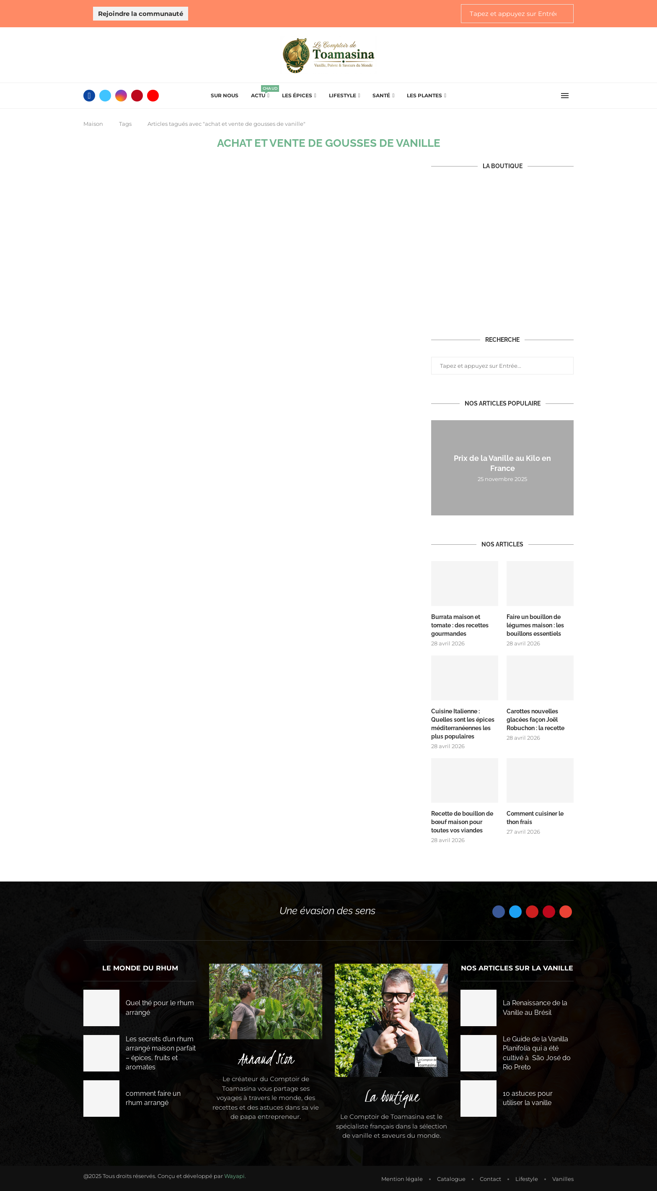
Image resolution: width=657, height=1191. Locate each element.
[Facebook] (89, 95)
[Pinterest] (137, 95)
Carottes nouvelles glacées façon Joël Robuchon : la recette (535, 718)
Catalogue (451, 1176)
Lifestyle (342, 95)
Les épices (297, 95)
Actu (260, 93)
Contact (490, 1176)
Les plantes (424, 95)
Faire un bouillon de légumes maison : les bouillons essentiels (535, 624)
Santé (381, 95)
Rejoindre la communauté (140, 14)
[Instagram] (121, 95)
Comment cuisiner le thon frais (535, 816)
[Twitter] (105, 95)
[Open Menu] (565, 95)
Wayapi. (235, 1173)
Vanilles (563, 1176)
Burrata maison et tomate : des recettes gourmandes (460, 624)
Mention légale (402, 1176)
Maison (93, 123)
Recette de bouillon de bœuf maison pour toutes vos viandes (462, 820)
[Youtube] (153, 95)
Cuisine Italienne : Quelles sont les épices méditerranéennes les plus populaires (462, 722)
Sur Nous (224, 95)
